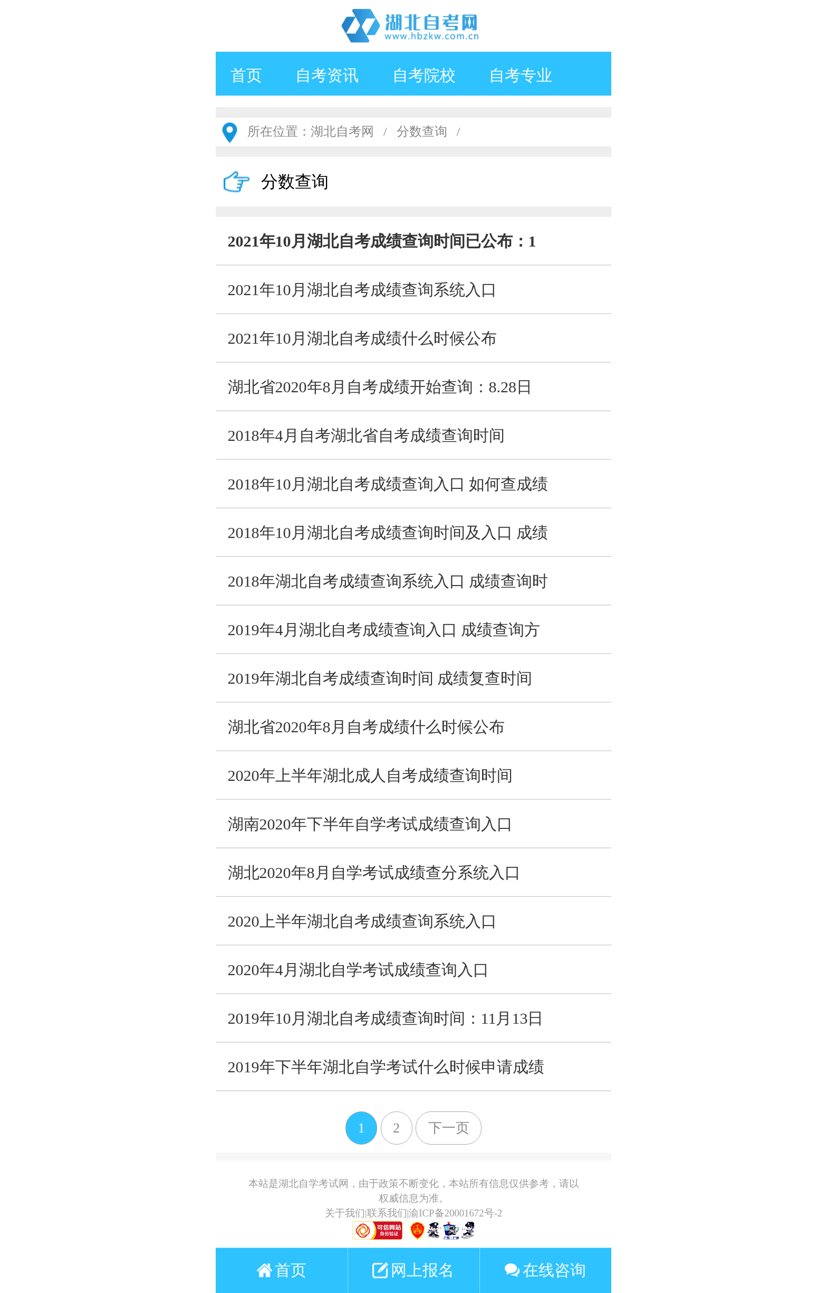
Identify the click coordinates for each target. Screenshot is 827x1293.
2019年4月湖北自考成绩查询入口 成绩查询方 (384, 629)
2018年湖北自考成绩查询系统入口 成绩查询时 (388, 581)
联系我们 (387, 1213)
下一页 (448, 1128)
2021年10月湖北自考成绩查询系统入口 (362, 289)
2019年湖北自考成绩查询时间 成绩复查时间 (380, 678)
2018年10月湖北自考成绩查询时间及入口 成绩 (388, 532)
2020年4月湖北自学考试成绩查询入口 (358, 969)
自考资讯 (327, 75)
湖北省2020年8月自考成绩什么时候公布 (366, 726)
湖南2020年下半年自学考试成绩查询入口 (370, 824)
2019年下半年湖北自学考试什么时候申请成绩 (386, 1066)
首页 (246, 75)
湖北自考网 (342, 131)
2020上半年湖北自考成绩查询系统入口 (362, 921)
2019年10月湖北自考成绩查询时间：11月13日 (386, 1018)
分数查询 (422, 131)
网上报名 (413, 1270)
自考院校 (424, 75)
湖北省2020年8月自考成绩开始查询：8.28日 (380, 386)
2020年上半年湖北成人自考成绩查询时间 (370, 775)
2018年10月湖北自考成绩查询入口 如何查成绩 (388, 484)
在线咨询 (545, 1270)
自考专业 (520, 75)
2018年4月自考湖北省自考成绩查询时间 (366, 435)
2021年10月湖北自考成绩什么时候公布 (362, 338)
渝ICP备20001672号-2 (455, 1213)
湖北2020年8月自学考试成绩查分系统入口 (374, 872)
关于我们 (345, 1213)
